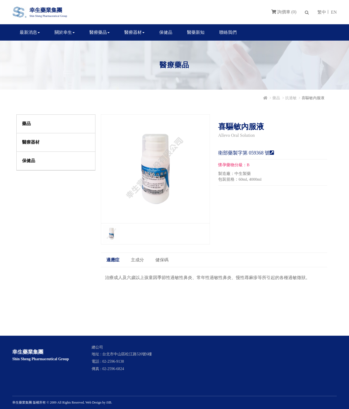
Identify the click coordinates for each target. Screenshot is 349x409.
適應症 (112, 259)
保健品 (165, 32)
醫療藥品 (99, 32)
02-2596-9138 (113, 361)
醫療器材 (134, 32)
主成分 (137, 259)
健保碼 (162, 259)
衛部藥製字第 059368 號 (246, 153)
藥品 (276, 98)
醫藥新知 (195, 32)
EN (334, 12)
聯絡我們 (228, 32)
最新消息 (30, 32)
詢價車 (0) (284, 12)
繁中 (321, 12)
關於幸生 (65, 32)
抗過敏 (291, 98)
